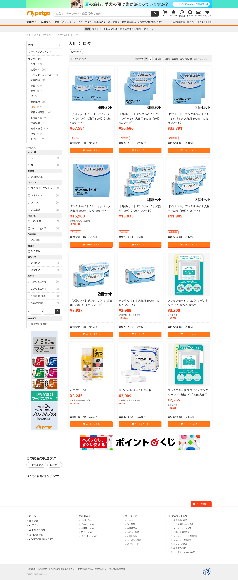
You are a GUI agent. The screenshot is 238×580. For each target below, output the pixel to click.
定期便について (88, 528)
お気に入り (132, 536)
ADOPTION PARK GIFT (149, 22)
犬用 (30, 44)
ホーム (32, 516)
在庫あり (76, 51)
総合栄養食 (113, 22)
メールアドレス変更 (182, 528)
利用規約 (43, 569)
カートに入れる (91, 150)
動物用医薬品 (129, 22)
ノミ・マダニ (85, 22)
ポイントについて (89, 536)
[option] (119, 4)
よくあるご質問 (205, 22)
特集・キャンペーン (65, 22)
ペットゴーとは (88, 520)
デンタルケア (36, 464)
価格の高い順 (200, 58)
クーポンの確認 (134, 540)
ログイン (191, 22)
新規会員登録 (179, 22)
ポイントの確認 (180, 544)
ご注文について (88, 524)
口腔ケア (54, 464)
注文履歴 (131, 524)
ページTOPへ (201, 504)
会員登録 (33, 520)
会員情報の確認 (180, 520)
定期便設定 (132, 528)
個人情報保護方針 (117, 569)
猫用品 (45, 22)
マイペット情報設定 (182, 540)
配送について (87, 532)
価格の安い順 (186, 58)
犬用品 (30, 22)
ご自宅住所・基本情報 (183, 524)
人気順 (167, 58)
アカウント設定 (179, 516)
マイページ (131, 516)
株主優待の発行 (180, 548)
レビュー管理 (133, 532)
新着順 (175, 58)
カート (130, 520)
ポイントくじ (133, 544)
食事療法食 (100, 22)
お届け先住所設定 (181, 532)
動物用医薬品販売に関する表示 (92, 569)
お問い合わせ (36, 534)
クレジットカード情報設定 (185, 536)
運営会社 (32, 569)
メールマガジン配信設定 (184, 552)
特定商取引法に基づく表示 (63, 569)
